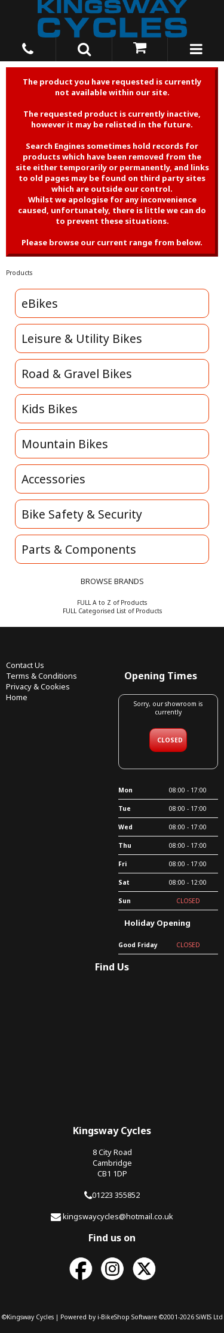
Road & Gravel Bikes (77, 374)
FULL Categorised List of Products (112, 611)
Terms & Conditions (41, 675)
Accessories (53, 479)
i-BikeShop (113, 1317)
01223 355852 (116, 1195)
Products (19, 273)
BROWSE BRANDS (112, 581)
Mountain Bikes (65, 444)
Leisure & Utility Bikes (82, 338)
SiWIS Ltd (209, 1317)
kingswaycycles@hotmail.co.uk (118, 1216)
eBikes (40, 303)
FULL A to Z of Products (112, 602)
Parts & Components (79, 549)
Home (16, 697)
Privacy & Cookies (38, 686)
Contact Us (25, 665)
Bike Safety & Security (82, 514)
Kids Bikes (50, 409)
